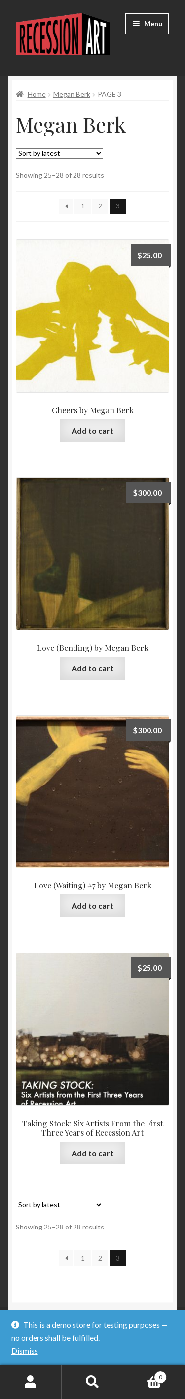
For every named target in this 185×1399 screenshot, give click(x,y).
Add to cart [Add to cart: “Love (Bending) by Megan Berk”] (92, 668)
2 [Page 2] (100, 206)
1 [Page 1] (83, 206)
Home (37, 94)
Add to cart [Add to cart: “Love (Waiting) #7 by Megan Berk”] (92, 905)
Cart (145, 1375)
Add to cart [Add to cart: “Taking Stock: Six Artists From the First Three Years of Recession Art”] (92, 1153)
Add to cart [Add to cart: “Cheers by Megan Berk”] (92, 430)
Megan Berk (71, 94)
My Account (31, 1382)
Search (92, 1382)
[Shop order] (59, 153)
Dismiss (24, 1350)
